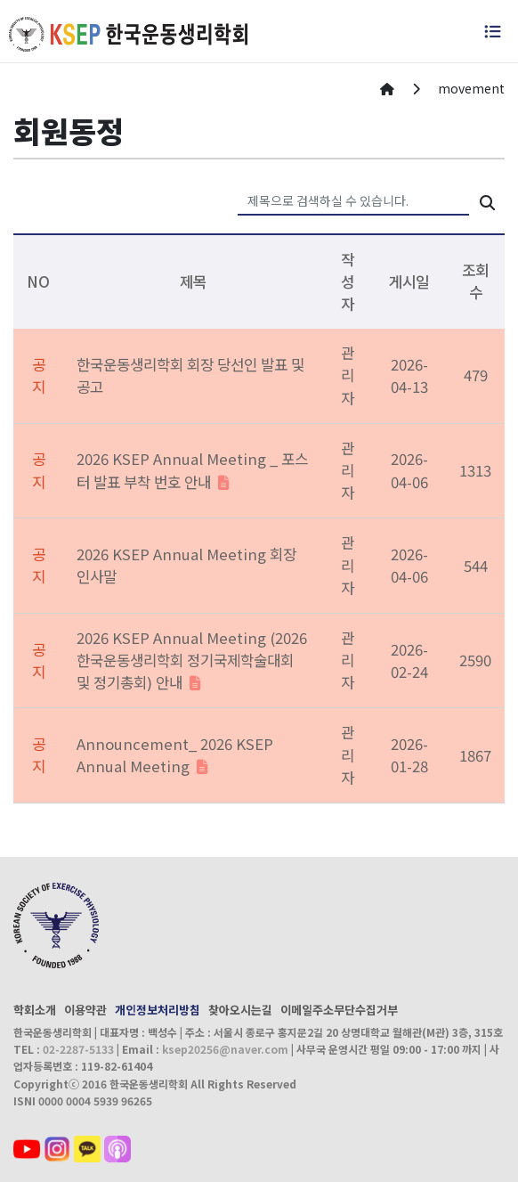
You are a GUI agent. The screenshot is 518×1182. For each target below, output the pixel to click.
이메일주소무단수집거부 (339, 1009)
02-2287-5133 (78, 1048)
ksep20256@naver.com (225, 1048)
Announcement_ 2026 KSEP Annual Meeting (175, 755)
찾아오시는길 (240, 1009)
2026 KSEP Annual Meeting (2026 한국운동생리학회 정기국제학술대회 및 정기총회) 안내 (192, 660)
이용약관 (85, 1009)
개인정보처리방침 (157, 1009)
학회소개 (34, 1009)
